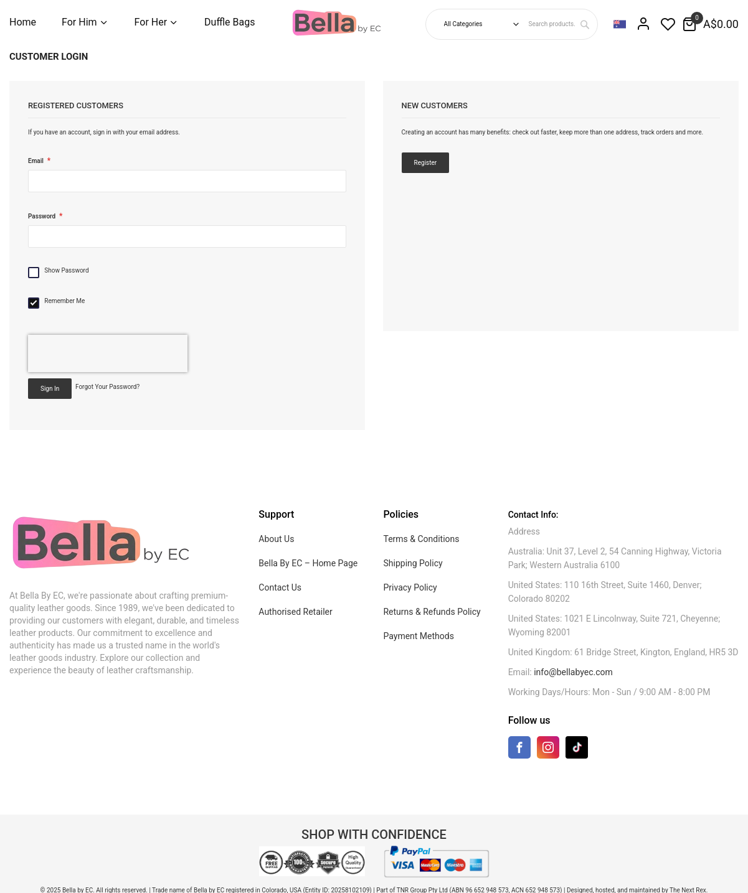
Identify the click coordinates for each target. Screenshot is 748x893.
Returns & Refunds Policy (431, 612)
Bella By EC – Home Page (307, 563)
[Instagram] (548, 750)
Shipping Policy (412, 563)
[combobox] (562, 24)
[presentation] (107, 353)
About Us (276, 539)
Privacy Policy (410, 587)
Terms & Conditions (421, 539)
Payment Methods (418, 636)
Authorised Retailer (295, 612)
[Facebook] (519, 750)
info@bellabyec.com (573, 672)
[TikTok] (577, 747)
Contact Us (279, 587)
